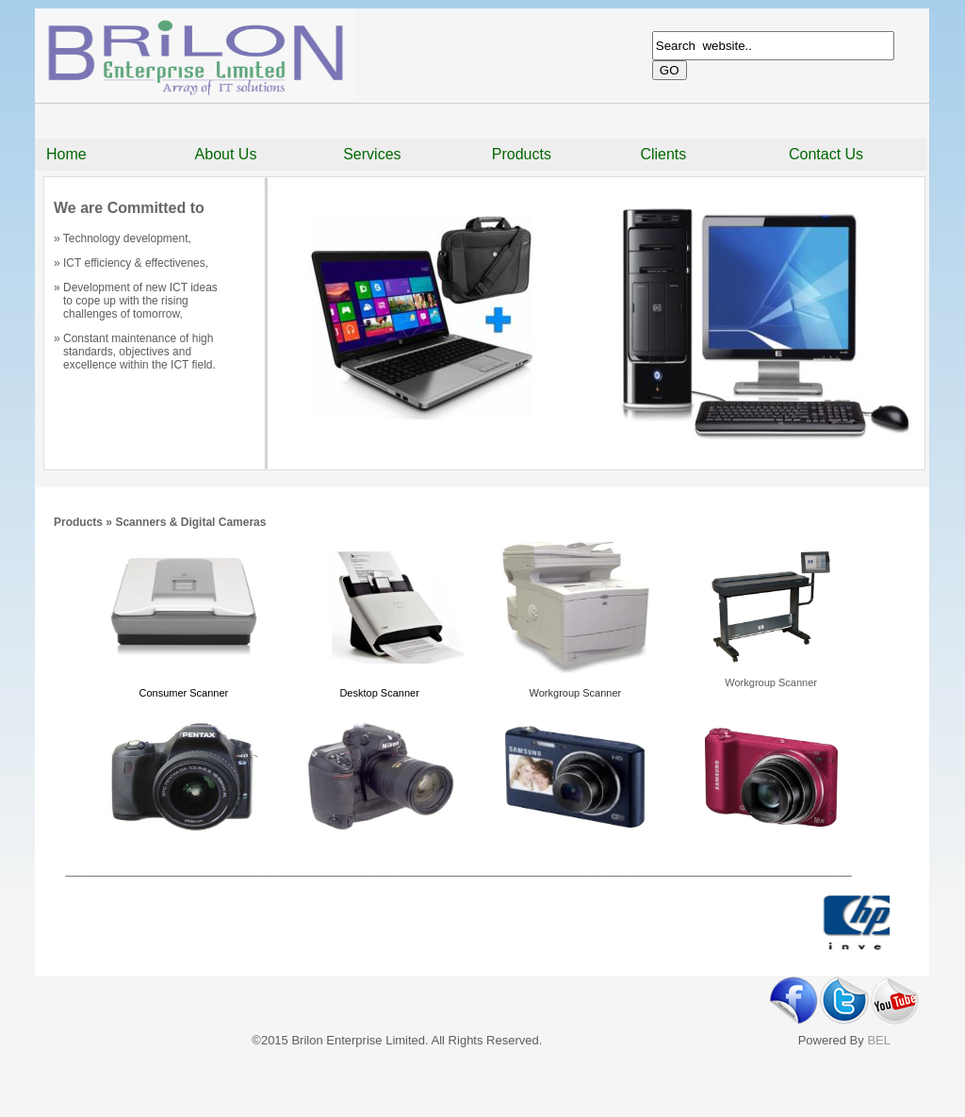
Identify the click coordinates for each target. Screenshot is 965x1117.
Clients (663, 154)
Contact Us (826, 154)
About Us (226, 154)
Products (521, 154)
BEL (879, 1040)
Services (372, 154)
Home (66, 154)
